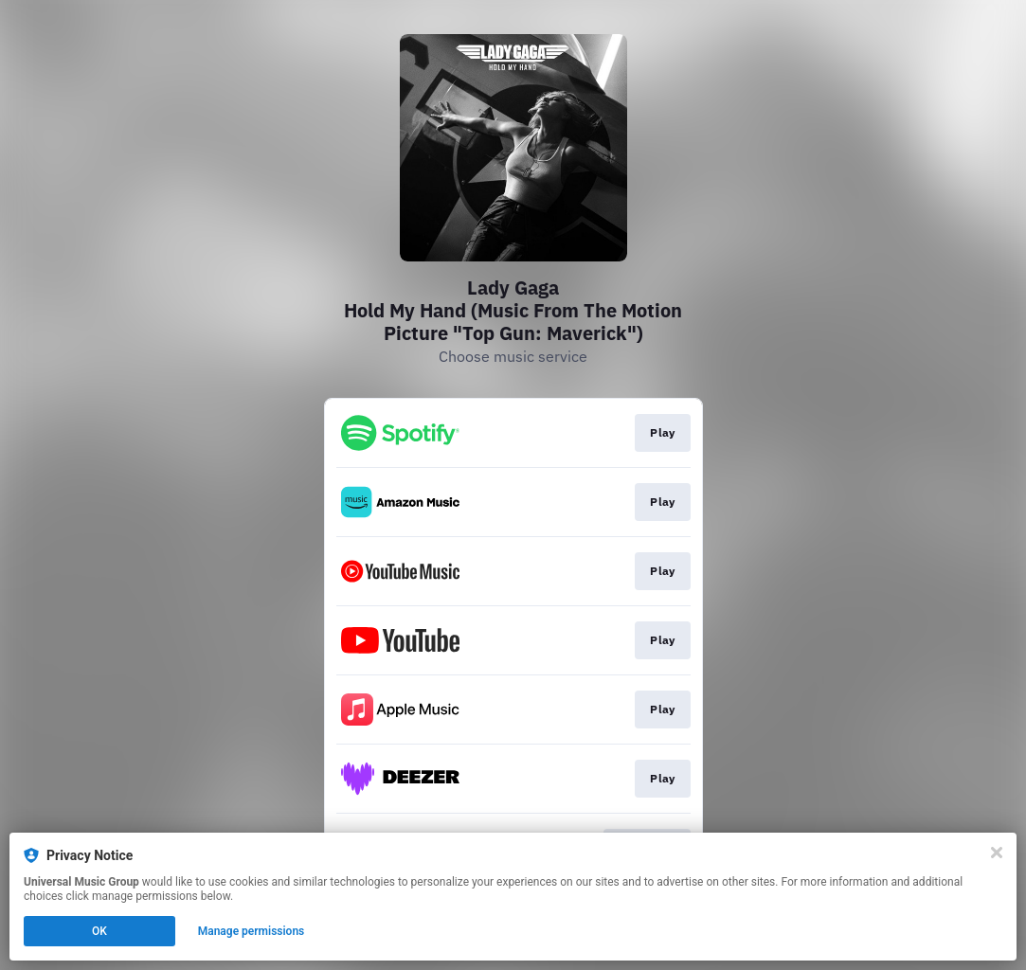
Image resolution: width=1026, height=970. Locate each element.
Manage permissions (251, 931)
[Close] (996, 852)
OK (99, 931)
